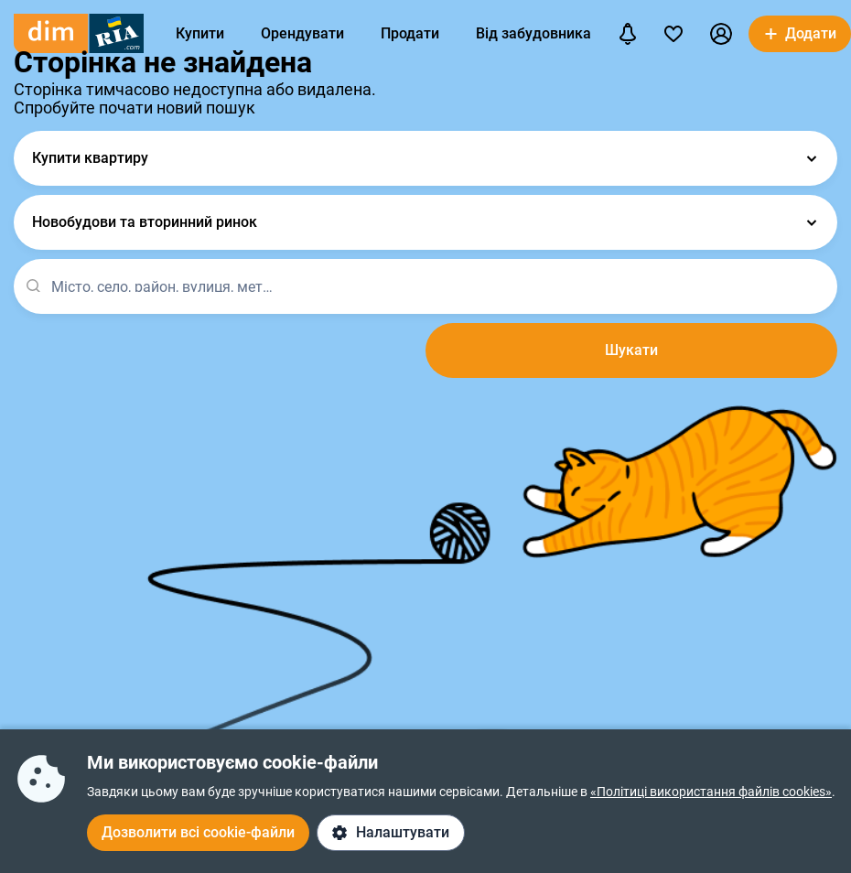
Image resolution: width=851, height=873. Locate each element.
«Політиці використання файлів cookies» (711, 791)
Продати (410, 33)
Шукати (631, 350)
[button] (721, 34)
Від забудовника (533, 33)
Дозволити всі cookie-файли (198, 832)
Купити (200, 33)
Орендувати (302, 33)
